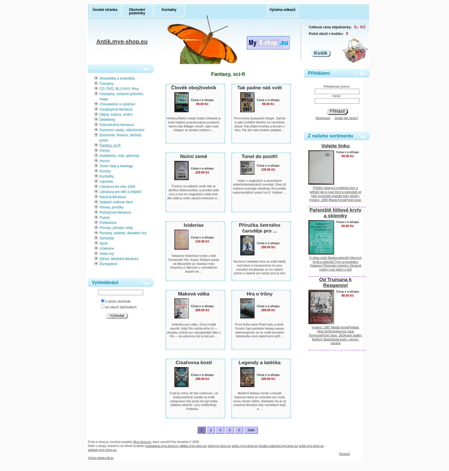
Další (251, 430)
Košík (320, 53)
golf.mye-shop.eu (219, 446)
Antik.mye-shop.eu (122, 42)
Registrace (323, 118)
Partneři (344, 454)
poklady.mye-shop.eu (102, 450)
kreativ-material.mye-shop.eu (278, 446)
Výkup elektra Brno (101, 458)
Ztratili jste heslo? (346, 118)
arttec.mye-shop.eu (245, 446)
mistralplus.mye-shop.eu (162, 446)
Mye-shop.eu (142, 442)
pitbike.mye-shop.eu (192, 446)
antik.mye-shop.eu (311, 446)
